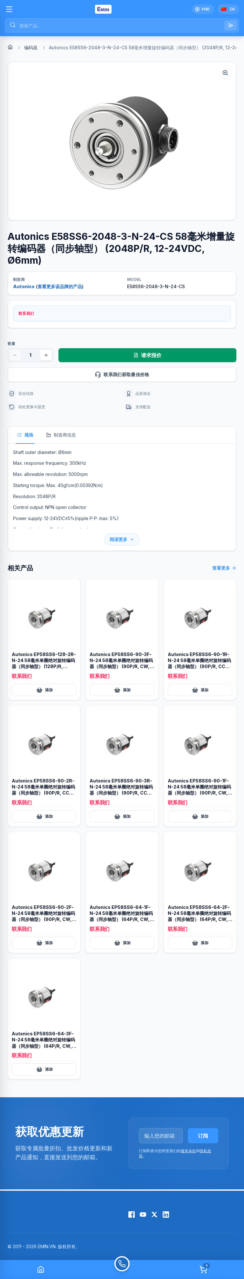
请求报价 (147, 355)
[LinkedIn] (166, 1214)
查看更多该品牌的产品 (59, 286)
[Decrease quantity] (15, 355)
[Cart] (203, 1269)
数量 (11, 343)
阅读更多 (122, 539)
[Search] (230, 25)
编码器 (30, 47)
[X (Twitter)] (154, 1214)
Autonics (24, 286)
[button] (122, 141)
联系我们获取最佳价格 (163, 374)
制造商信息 (61, 434)
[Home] (10, 47)
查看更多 (224, 568)
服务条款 (188, 1150)
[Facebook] (131, 1214)
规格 (25, 434)
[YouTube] (143, 1214)
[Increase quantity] (46, 355)
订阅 (203, 1136)
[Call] (122, 1269)
